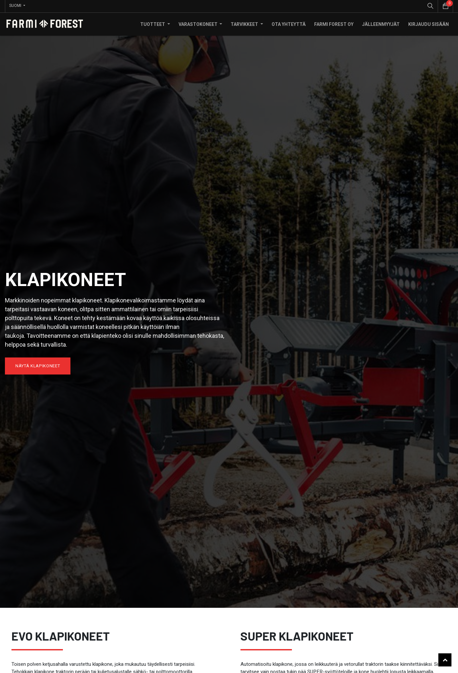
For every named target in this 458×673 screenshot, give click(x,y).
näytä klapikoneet (37, 364)
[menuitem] (288, 23)
